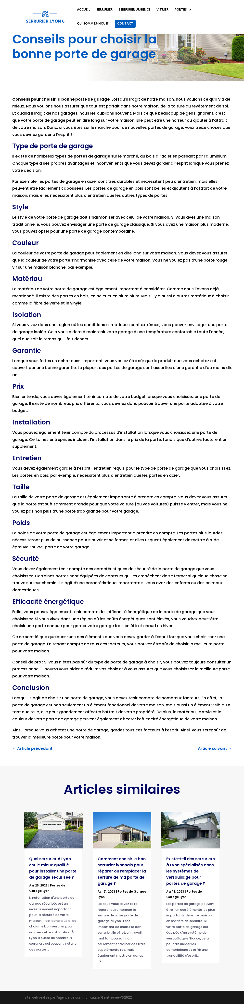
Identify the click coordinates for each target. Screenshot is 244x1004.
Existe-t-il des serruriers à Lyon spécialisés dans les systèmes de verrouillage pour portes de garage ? (190, 871)
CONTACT (125, 23)
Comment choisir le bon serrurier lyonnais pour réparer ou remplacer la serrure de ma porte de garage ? (122, 871)
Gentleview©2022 (116, 997)
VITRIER (162, 10)
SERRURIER (104, 10)
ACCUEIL (83, 10)
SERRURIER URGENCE (134, 10)
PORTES (181, 10)
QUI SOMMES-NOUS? (93, 24)
